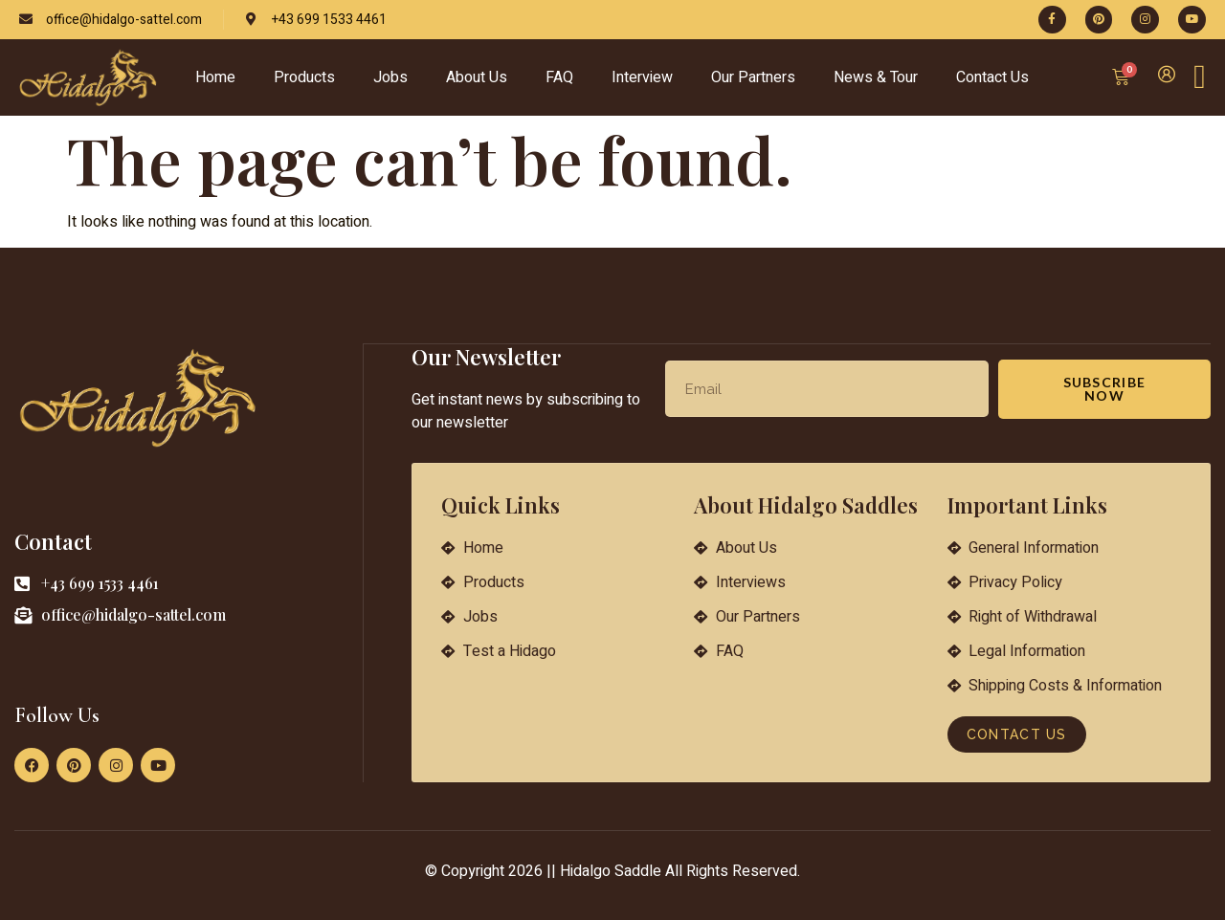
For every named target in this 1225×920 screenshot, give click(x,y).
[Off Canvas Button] (1199, 77)
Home (215, 77)
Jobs (390, 77)
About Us (476, 77)
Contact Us (992, 77)
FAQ (559, 77)
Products (304, 77)
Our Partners (753, 77)
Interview (642, 77)
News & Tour (876, 77)
